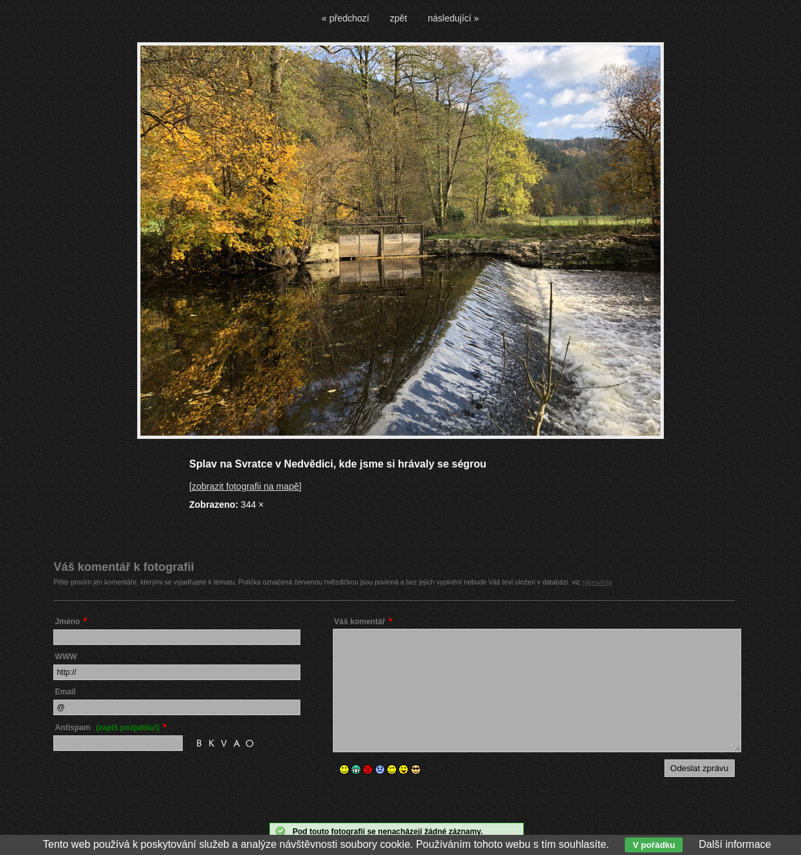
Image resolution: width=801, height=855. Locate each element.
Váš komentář (360, 621)
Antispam (107, 727)
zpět (398, 18)
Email (65, 691)
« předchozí (345, 18)
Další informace (735, 844)
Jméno (67, 621)
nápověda (597, 582)
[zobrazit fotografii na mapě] (245, 486)
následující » (453, 18)
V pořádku (654, 845)
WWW (66, 656)
